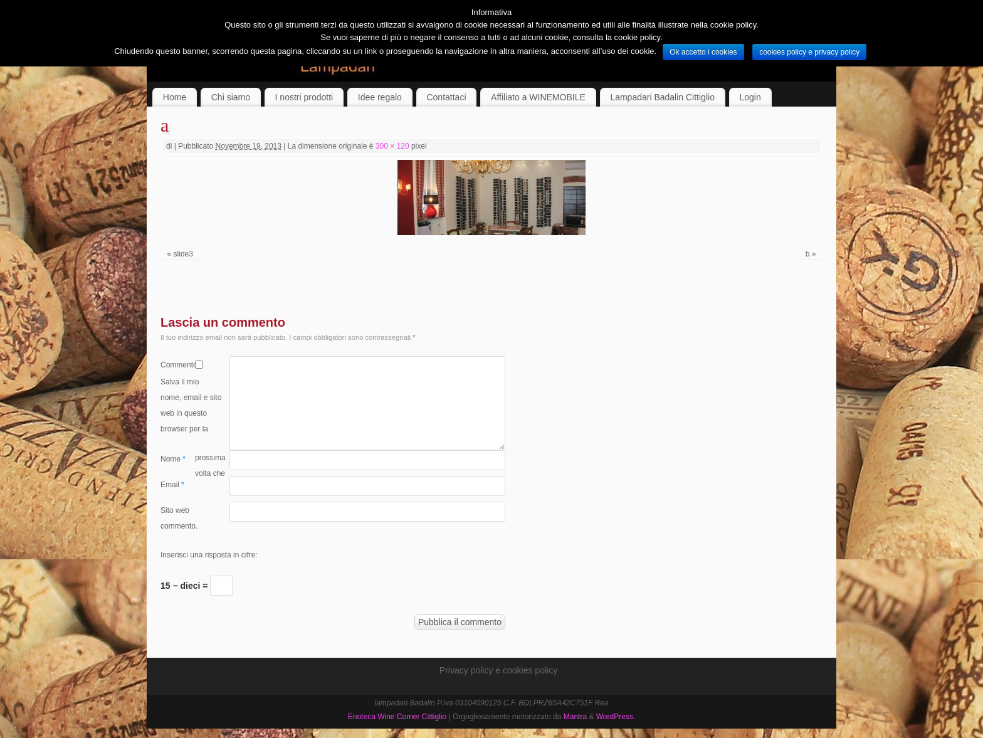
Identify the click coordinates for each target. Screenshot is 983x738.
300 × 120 (392, 146)
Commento (177, 365)
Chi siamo (230, 97)
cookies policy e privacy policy (809, 52)
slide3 (183, 254)
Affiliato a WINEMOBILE (538, 97)
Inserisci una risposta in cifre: (209, 555)
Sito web (174, 510)
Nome (173, 459)
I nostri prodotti (304, 97)
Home (174, 97)
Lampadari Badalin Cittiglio (662, 97)
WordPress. (615, 716)
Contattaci (446, 97)
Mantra (575, 716)
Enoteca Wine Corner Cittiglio (397, 716)
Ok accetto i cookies (703, 52)
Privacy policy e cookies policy (498, 670)
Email (172, 484)
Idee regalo (380, 97)
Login (750, 97)
